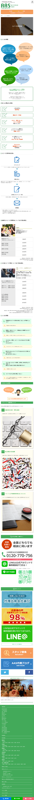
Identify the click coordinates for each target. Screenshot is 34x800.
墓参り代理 (3, 719)
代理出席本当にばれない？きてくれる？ (7, 772)
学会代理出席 (4, 723)
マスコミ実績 (4, 790)
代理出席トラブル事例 (6, 773)
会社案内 (3, 784)
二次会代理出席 (4, 710)
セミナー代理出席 (5, 722)
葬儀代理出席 (4, 718)
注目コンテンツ (5, 768)
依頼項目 (3, 706)
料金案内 (3, 735)
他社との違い (4, 781)
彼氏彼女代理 (4, 714)
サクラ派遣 (3, 726)
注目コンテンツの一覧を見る (17, 644)
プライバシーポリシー (6, 787)
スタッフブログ (5, 792)
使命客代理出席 (4, 730)
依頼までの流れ (5, 766)
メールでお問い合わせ (17, 559)
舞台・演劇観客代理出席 (6, 731)
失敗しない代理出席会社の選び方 (8, 779)
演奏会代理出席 (4, 727)
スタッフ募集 (4, 795)
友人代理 (3, 715)
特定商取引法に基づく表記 (7, 786)
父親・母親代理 (4, 711)
